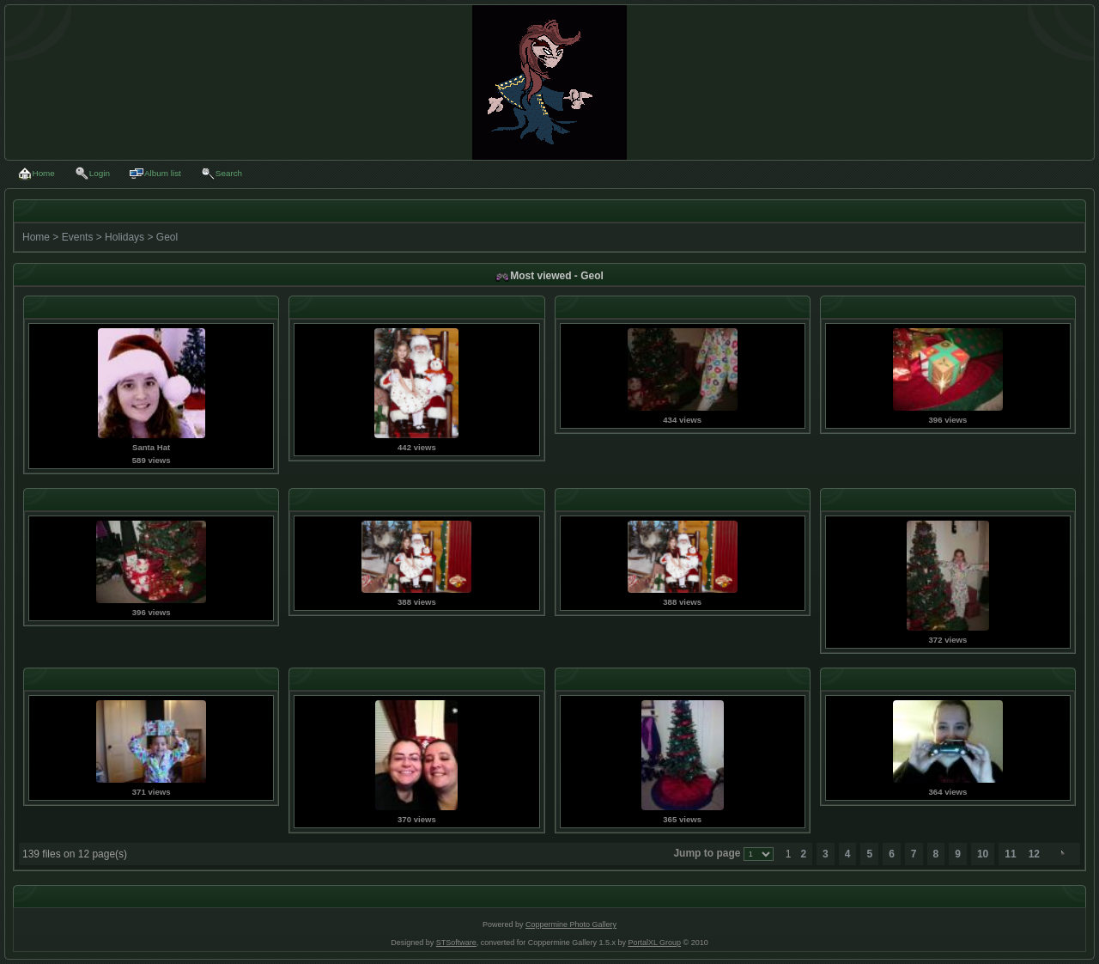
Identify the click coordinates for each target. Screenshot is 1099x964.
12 (1034, 854)
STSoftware (456, 942)
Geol (167, 237)
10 (982, 854)
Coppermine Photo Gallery (570, 924)
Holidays (124, 237)
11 (1010, 854)
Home (36, 237)
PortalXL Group (654, 942)
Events (78, 237)
